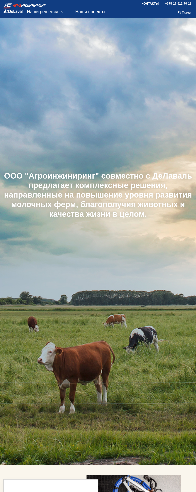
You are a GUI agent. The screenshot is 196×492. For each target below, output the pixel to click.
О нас (11, 11)
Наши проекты (90, 11)
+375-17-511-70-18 (178, 3)
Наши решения (46, 11)
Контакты (150, 3)
